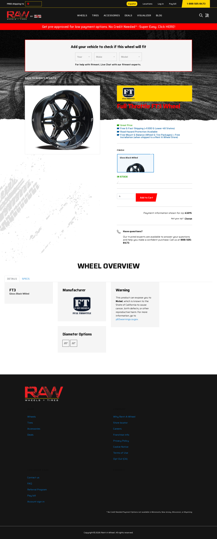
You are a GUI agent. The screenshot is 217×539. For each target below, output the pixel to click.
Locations (147, 3)
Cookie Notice (120, 447)
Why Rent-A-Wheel (124, 417)
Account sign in (35, 501)
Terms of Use (120, 453)
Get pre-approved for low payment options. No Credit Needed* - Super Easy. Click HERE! (108, 26)
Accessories (112, 15)
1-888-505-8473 (196, 4)
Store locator (120, 423)
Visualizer (144, 15)
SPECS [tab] (26, 279)
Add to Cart (146, 197)
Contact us (33, 477)
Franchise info (121, 435)
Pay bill (172, 3)
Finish (120, 150)
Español (132, 3)
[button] (33, 120)
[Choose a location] (28, 4)
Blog (159, 15)
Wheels (82, 15)
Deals (128, 15)
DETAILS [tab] (12, 279)
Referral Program (37, 489)
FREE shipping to (15, 3)
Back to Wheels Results (40, 78)
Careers (117, 429)
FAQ (29, 483)
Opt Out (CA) (120, 459)
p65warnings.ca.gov (127, 319)
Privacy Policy (121, 441)
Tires (95, 15)
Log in (161, 3)
